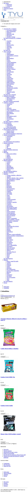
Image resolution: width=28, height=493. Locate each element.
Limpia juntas (10, 78)
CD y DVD (9, 194)
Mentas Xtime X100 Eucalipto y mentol (11, 434)
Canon (8, 144)
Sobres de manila (11, 247)
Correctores (9, 200)
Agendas (9, 176)
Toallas (8, 93)
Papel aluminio (10, 113)
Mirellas (9, 225)
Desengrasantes (10, 63)
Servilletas (9, 117)
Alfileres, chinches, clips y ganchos (15, 178)
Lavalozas (9, 77)
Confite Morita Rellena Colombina (9, 348)
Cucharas (9, 265)
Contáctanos (6, 463)
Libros (8, 164)
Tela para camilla (11, 92)
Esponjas (9, 70)
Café (8, 106)
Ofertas (5, 476)
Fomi (8, 210)
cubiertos (9, 264)
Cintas (8, 195)
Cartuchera (9, 192)
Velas (8, 280)
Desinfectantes (10, 65)
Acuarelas (9, 41)
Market (5, 151)
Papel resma (9, 227)
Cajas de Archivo (11, 188)
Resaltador (9, 237)
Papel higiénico (10, 84)
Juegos (8, 163)
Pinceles (9, 43)
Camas (8, 155)
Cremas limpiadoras (11, 62)
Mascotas (6, 152)
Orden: (2, 297)
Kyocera (9, 137)
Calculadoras (10, 190)
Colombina (6, 288)
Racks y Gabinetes (11, 97)
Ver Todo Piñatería (8, 281)
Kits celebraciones (11, 269)
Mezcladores (10, 112)
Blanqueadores (10, 58)
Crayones (9, 203)
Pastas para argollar (11, 127)
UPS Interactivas (11, 98)
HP (7, 147)
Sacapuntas (9, 243)
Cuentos (8, 161)
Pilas (8, 233)
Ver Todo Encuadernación (10, 128)
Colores (8, 196)
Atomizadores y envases (12, 55)
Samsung (9, 148)
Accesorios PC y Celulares (10, 28)
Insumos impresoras (8, 143)
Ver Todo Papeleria (8, 258)
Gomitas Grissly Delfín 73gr (8, 377)
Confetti (8, 262)
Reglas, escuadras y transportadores (15, 235)
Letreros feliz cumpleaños (13, 270)
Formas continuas (11, 211)
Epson (8, 145)
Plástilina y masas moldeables (14, 234)
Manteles (9, 272)
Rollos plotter (10, 239)
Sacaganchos (10, 242)
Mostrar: (3, 298)
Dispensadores (10, 67)
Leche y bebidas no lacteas (13, 110)
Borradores (9, 187)
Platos (8, 114)
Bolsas (8, 59)
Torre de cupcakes (11, 277)
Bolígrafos (9, 186)
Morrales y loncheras (9, 172)
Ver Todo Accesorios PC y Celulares (12, 38)
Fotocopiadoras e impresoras (10, 129)
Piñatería (6, 260)
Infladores (9, 268)
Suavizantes (9, 89)
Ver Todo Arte (7, 50)
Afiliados (6, 474)
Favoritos (6, 484)
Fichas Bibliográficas (12, 209)
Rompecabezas (10, 168)
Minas (8, 223)
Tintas (8, 256)
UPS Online (9, 100)
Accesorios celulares (11, 30)
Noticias (6, 486)
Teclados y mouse (11, 36)
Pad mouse (9, 35)
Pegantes (9, 230)
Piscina (5, 282)
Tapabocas (9, 90)
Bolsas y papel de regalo (12, 261)
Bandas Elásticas (11, 180)
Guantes (8, 73)
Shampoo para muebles (12, 88)
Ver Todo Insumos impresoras (11, 149)
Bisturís (8, 182)
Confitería (9, 108)
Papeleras (9, 85)
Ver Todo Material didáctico (10, 171)
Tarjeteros (9, 253)
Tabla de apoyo (10, 249)
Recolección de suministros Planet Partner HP (15, 455)
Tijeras (8, 254)
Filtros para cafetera (11, 109)
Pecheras (9, 157)
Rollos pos (9, 241)
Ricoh (8, 140)
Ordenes (6, 483)
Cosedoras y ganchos (12, 202)
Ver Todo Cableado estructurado (11, 101)
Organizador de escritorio (13, 226)
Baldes (8, 57)
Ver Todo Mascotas (8, 159)
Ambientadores (10, 54)
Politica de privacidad (9, 453)
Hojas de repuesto (11, 215)
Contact (8, 198)
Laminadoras (10, 125)
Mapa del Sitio (7, 466)
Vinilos (8, 49)
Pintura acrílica (10, 45)
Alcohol (8, 53)
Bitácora (9, 183)
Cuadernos (9, 204)
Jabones (8, 75)
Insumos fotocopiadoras (9, 135)
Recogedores (10, 86)
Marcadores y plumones (12, 221)
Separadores (9, 246)
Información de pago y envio (10, 452)
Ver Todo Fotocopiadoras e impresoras (13, 133)
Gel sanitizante (10, 71)
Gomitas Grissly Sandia (7, 405)
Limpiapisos (9, 79)
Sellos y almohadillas (12, 245)
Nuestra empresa (8, 450)
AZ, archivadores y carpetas (13, 179)
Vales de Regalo (7, 473)
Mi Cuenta (6, 481)
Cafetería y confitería (9, 102)
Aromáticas (9, 104)
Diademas (9, 32)
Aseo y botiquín (7, 51)
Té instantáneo (10, 118)
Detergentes (9, 66)
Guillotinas (9, 124)
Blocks (8, 184)
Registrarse (9, 4)
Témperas (9, 46)
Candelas (9, 191)
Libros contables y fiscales (13, 219)
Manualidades (10, 167)
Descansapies (10, 206)
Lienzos (8, 42)
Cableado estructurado (9, 96)
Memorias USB (10, 34)
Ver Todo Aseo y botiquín (10, 94)
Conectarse (9, 5)
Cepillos (9, 61)
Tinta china (9, 47)
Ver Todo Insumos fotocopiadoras (12, 141)
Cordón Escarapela (11, 199)
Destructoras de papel (12, 207)
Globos (8, 266)
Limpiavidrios (10, 81)
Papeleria (6, 174)
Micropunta (9, 222)
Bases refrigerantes (11, 31)
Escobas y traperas (11, 69)
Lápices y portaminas (12, 218)
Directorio (6, 449)
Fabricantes (6, 286)
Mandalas (9, 165)
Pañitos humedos (11, 82)
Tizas (8, 257)
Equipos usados (10, 132)
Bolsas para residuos (11, 153)
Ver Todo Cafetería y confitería (11, 121)
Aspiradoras (9, 136)
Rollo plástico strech (11, 116)
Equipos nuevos (10, 131)
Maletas (8, 156)
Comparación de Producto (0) (8, 295)
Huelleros (9, 217)
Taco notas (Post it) (11, 252)
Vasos (8, 120)
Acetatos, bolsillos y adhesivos (14, 175)
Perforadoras (10, 231)
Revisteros (9, 238)
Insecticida (9, 74)
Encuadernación (7, 122)
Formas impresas (11, 213)
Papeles (8, 229)
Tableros (9, 170)
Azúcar (8, 105)
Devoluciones (7, 464)
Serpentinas (9, 274)
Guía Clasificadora (11, 214)
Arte (5, 39)
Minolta (8, 139)
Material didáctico (8, 160)
